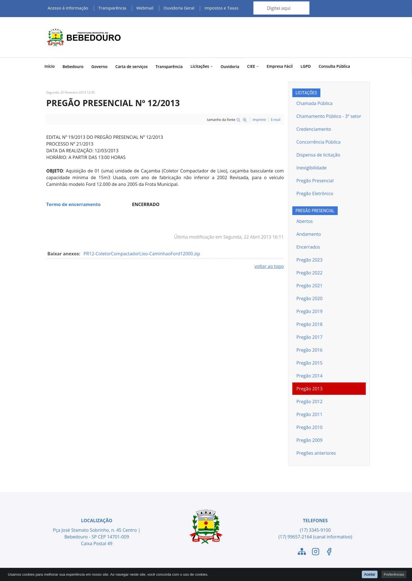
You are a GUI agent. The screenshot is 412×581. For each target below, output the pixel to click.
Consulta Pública (334, 66)
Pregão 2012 (310, 401)
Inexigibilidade (312, 168)
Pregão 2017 (310, 337)
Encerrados (308, 247)
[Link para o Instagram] (316, 552)
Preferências (394, 574)
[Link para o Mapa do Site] (302, 552)
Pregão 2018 (310, 324)
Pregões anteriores (316, 453)
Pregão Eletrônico (315, 193)
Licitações (202, 66)
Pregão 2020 (310, 298)
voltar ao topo (269, 266)
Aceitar (369, 574)
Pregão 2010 (310, 427)
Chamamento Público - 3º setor (329, 116)
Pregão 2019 (310, 311)
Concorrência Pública (319, 142)
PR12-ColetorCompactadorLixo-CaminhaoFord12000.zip (142, 254)
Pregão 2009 (310, 440)
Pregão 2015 (310, 363)
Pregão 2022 (310, 273)
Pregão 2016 (310, 350)
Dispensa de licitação (318, 155)
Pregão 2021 (310, 286)
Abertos (305, 221)
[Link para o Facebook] (329, 552)
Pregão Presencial (315, 181)
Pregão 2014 (310, 376)
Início (50, 66)
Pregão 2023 (310, 260)
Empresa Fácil (280, 66)
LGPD (305, 66)
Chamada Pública (315, 103)
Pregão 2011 (310, 414)
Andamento (309, 234)
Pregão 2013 (310, 389)
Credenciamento (314, 129)
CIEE (253, 66)
